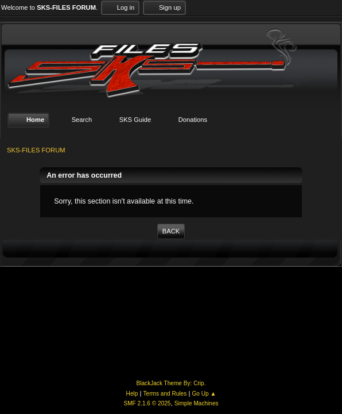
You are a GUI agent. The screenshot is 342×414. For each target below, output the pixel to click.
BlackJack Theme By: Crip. (171, 383)
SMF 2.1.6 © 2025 (146, 403)
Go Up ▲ (204, 393)
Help (132, 393)
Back (171, 231)
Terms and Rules (165, 393)
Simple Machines (196, 403)
